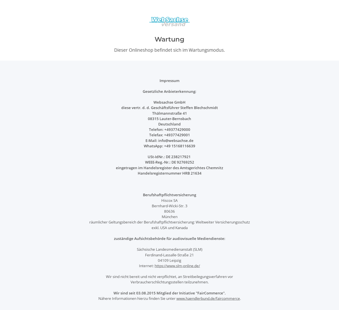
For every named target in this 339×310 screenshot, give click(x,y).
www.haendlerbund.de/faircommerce (208, 298)
